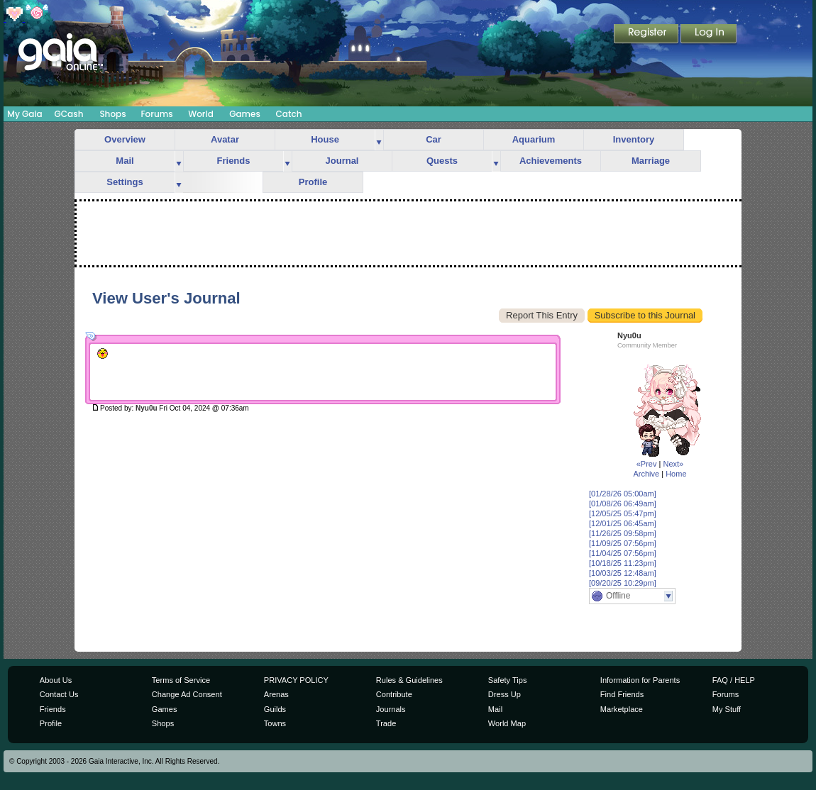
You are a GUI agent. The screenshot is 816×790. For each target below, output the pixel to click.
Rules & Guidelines (409, 680)
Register (647, 34)
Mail (124, 160)
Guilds (275, 709)
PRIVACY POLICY (296, 680)
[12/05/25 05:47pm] (622, 513)
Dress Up (504, 694)
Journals (391, 709)
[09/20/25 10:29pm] (622, 583)
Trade (386, 723)
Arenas (276, 694)
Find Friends (622, 694)
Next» (673, 464)
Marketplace (621, 709)
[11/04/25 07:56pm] (622, 553)
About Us (56, 680)
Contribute (394, 694)
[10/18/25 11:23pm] (622, 563)
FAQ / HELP (733, 680)
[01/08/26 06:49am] (622, 503)
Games (244, 114)
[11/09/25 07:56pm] (622, 543)
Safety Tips (507, 680)
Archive (646, 473)
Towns (275, 723)
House (325, 139)
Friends (233, 160)
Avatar (225, 139)
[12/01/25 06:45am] (622, 523)
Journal (342, 160)
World (201, 114)
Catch (289, 114)
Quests (442, 160)
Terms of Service (181, 680)
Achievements (550, 160)
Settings (124, 182)
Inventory (634, 139)
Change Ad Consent (187, 694)
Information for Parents (640, 680)
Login (708, 34)
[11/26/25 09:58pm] (622, 533)
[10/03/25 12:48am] (622, 573)
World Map (507, 723)
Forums (156, 114)
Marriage (651, 160)
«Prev (646, 464)
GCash (69, 114)
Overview (124, 139)
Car (433, 139)
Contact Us (59, 694)
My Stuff (726, 709)
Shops (112, 114)
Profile (313, 182)
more (379, 140)
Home (676, 473)
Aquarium (534, 139)
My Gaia (24, 114)
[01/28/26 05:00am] (622, 493)
